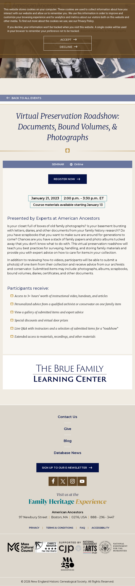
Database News (67, 453)
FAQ (82, 527)
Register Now (64, 179)
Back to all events (26, 98)
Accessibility (100, 527)
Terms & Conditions (59, 527)
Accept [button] (65, 39)
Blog (68, 441)
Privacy (34, 527)
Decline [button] (66, 47)
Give (67, 429)
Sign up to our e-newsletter (64, 467)
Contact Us (67, 417)
